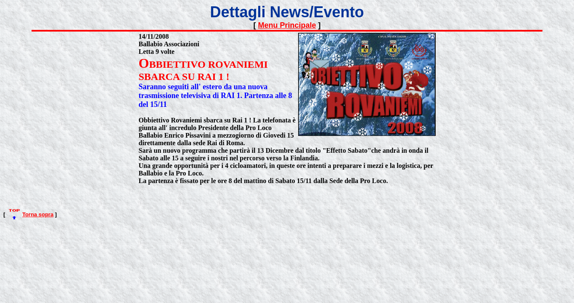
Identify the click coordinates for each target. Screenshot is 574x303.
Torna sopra (37, 214)
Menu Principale (287, 25)
